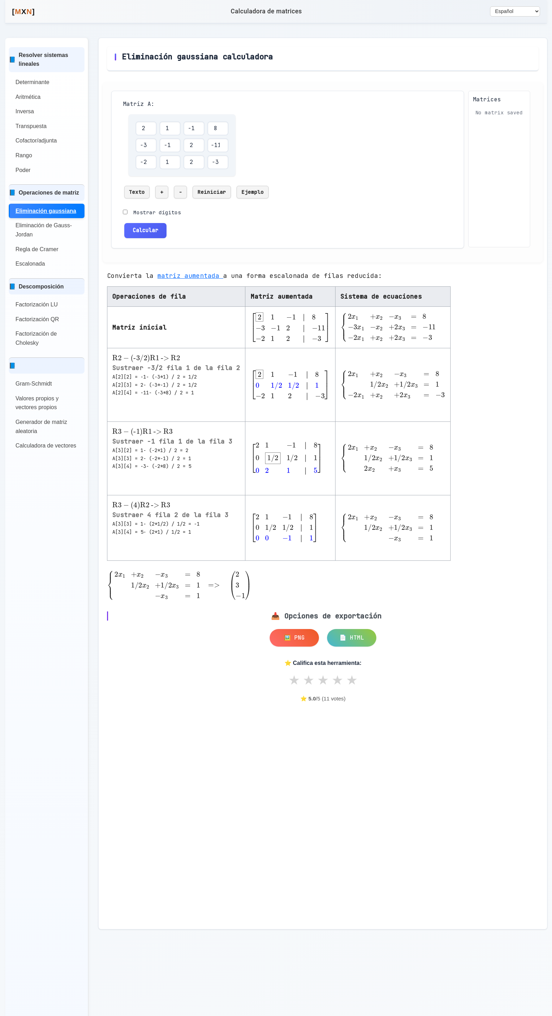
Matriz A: (139, 104)
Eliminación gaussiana (45, 211)
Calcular (145, 228)
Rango (23, 155)
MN (23, 11)
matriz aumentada (190, 274)
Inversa (24, 111)
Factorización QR (37, 319)
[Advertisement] (166, 757)
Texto (137, 192)
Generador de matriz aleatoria (41, 426)
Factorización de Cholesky (36, 338)
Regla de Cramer (36, 249)
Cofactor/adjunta (36, 141)
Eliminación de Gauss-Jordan (43, 229)
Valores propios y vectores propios (36, 403)
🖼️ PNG (294, 636)
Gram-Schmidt (33, 384)
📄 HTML (351, 636)
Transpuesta (30, 126)
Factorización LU (36, 304)
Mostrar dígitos (157, 212)
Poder (23, 170)
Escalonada (30, 264)
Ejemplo (253, 192)
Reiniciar (211, 192)
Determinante (32, 82)
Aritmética (27, 97)
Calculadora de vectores (45, 446)
